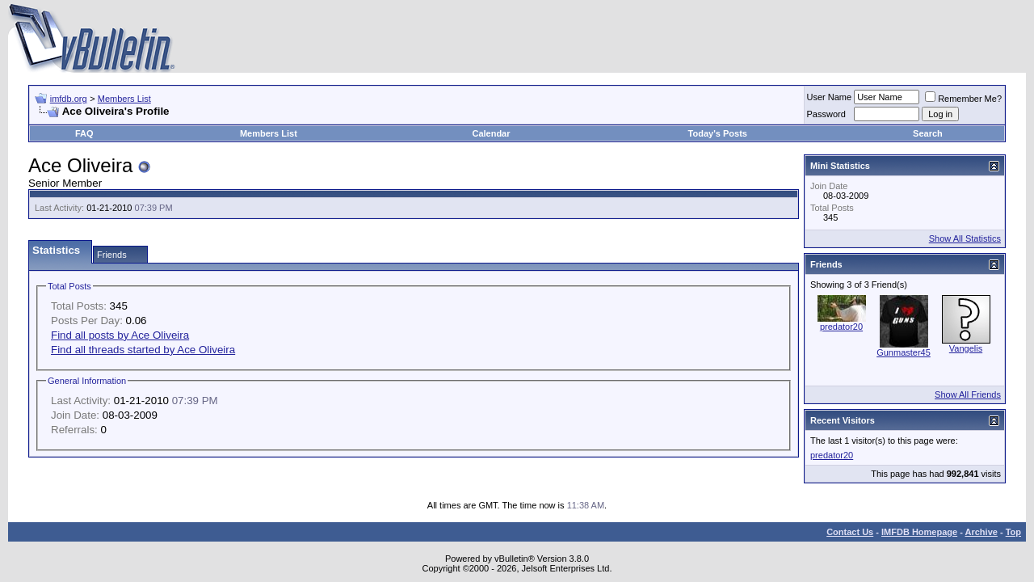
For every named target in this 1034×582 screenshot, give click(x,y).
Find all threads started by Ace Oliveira (143, 350)
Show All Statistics (965, 238)
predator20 (841, 326)
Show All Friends (968, 394)
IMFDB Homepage (919, 532)
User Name (829, 97)
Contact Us (849, 532)
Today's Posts (717, 133)
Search (928, 133)
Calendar (491, 133)
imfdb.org (68, 98)
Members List (124, 98)
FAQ (84, 133)
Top (1013, 532)
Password (826, 114)
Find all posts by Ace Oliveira (120, 335)
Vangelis (965, 348)
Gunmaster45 (903, 352)
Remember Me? (963, 98)
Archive (981, 532)
